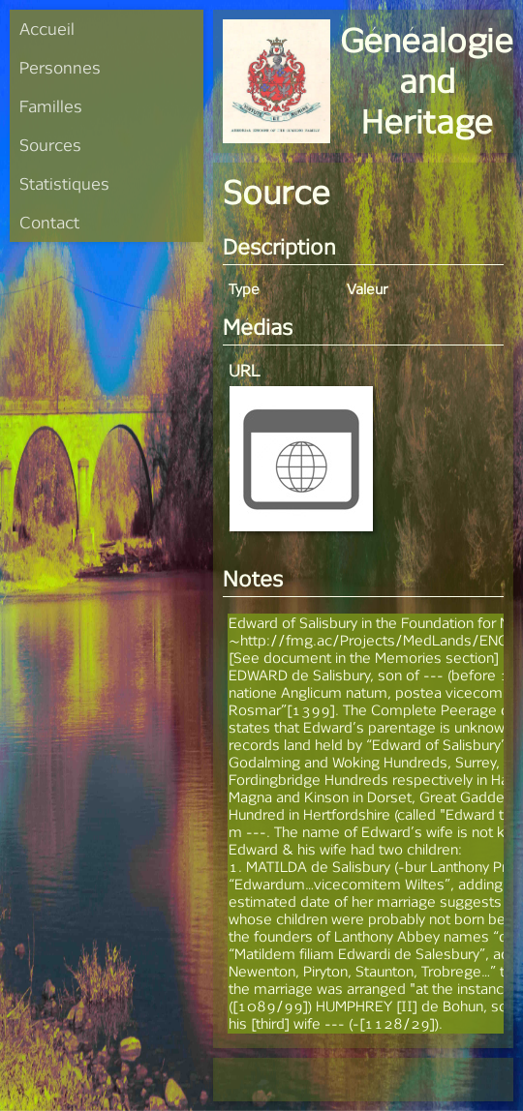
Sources (50, 144)
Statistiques (64, 183)
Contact (49, 222)
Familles (50, 106)
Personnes (60, 67)
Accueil (47, 28)
